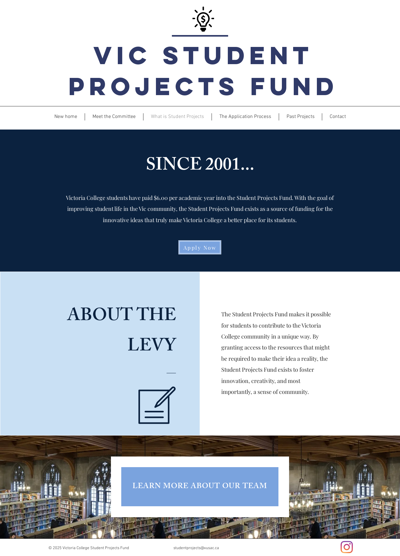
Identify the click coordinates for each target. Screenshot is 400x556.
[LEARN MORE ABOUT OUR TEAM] (199, 486)
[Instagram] (347, 547)
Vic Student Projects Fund (203, 71)
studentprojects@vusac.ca (196, 548)
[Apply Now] (199, 247)
